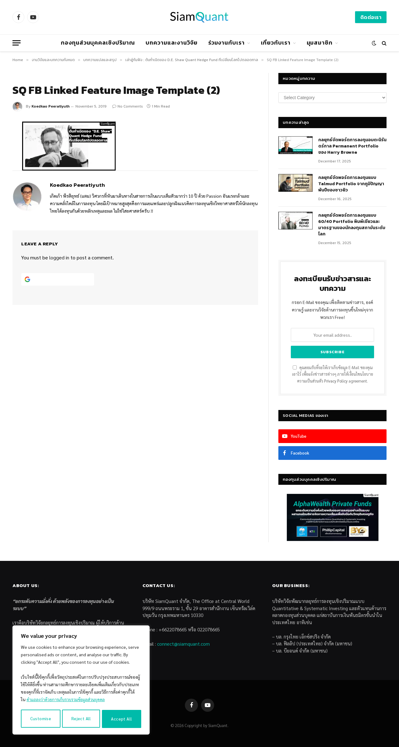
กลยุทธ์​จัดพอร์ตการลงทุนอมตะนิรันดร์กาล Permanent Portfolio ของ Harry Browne (352, 146)
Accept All (122, 719)
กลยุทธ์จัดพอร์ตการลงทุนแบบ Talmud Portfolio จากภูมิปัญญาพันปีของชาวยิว (351, 184)
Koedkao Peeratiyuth (50, 106)
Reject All (81, 719)
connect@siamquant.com (183, 644)
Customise (40, 719)
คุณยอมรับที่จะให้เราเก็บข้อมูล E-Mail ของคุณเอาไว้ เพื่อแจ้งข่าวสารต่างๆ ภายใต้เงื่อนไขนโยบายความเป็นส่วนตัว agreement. (332, 374)
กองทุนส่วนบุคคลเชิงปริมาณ (98, 42)
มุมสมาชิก (320, 42)
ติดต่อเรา (370, 17)
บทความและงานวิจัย (172, 42)
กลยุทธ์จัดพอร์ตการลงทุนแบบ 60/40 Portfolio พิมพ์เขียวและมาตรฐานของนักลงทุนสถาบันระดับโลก (351, 224)
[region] (81, 681)
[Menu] (16, 43)
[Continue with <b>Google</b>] (57, 279)
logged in (59, 257)
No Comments (127, 106)
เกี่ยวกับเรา (276, 42)
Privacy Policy (336, 380)
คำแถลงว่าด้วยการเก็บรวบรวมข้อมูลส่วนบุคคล (67, 701)
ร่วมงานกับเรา (226, 42)
